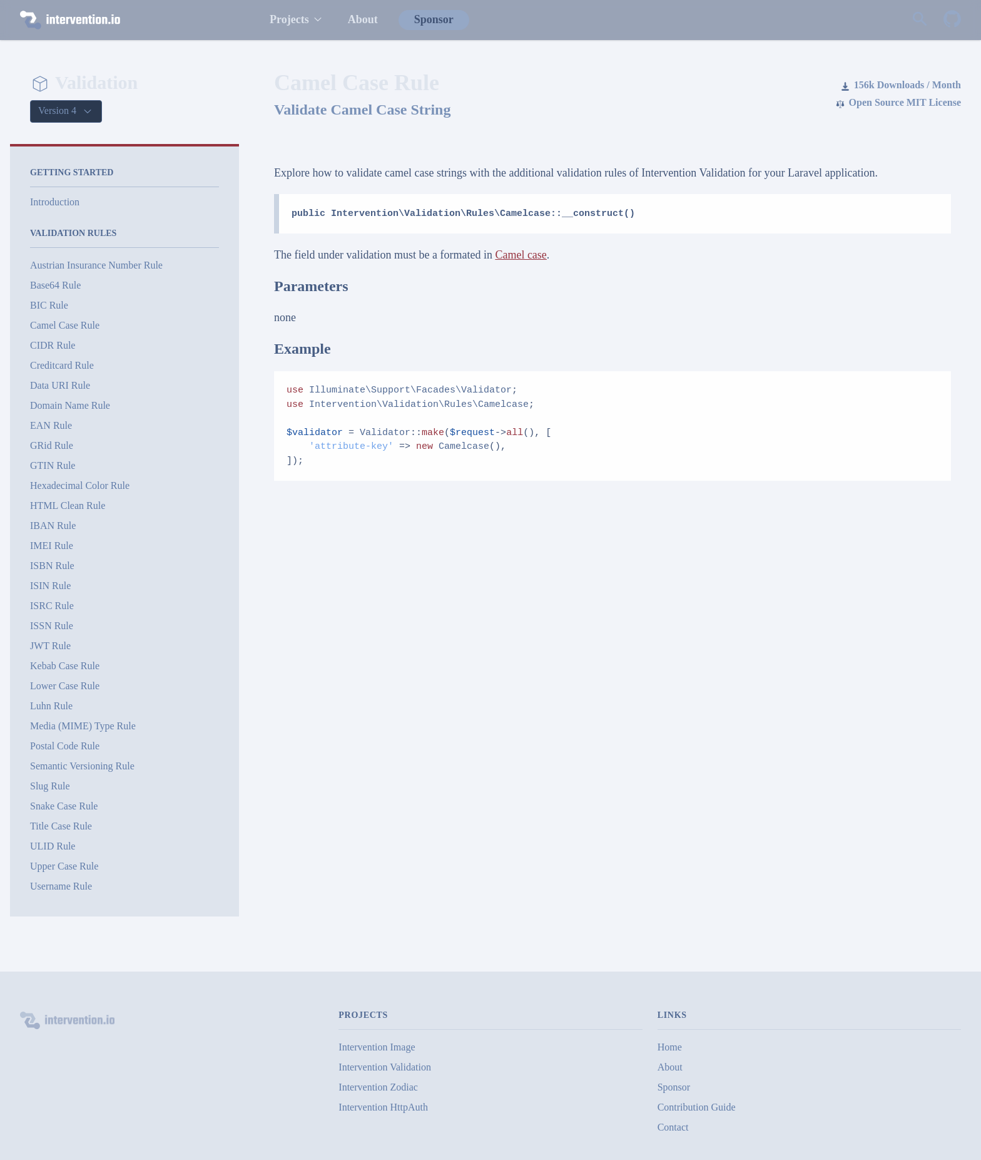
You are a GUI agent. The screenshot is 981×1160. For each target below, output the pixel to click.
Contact (673, 1127)
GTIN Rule (52, 465)
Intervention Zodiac (378, 1087)
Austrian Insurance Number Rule (96, 265)
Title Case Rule (61, 826)
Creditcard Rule (62, 365)
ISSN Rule (51, 625)
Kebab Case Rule (64, 665)
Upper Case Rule (64, 866)
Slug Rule (50, 786)
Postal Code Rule (64, 746)
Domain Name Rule (70, 405)
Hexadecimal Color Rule (80, 485)
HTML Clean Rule (67, 505)
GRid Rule (51, 445)
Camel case (520, 255)
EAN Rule (51, 425)
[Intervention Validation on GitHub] (952, 20)
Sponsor (434, 19)
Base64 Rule (55, 285)
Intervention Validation (384, 1067)
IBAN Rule (53, 525)
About (363, 19)
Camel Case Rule (64, 325)
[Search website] (919, 20)
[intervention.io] (132, 20)
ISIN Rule (50, 585)
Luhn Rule (51, 706)
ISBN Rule (52, 565)
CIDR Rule (52, 345)
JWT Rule (50, 645)
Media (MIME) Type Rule (83, 726)
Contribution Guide (697, 1107)
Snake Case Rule (64, 806)
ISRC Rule (52, 605)
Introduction (54, 202)
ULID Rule (52, 846)
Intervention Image (376, 1047)
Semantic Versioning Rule (82, 766)
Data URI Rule (60, 385)
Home (670, 1047)
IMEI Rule (51, 545)
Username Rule (61, 886)
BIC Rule (49, 305)
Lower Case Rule (64, 685)
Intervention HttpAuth (383, 1107)
